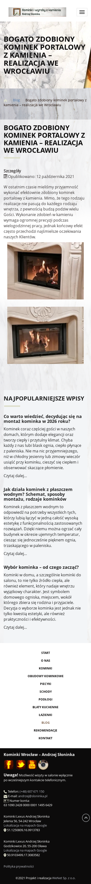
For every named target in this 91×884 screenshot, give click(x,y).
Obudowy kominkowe (46, 676)
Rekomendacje (45, 730)
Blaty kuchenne (45, 707)
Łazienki (45, 715)
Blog (45, 723)
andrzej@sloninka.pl (32, 796)
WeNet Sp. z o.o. (63, 878)
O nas (45, 661)
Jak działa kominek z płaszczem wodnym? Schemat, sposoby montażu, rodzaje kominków (38, 494)
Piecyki (45, 684)
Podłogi (45, 699)
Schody (46, 692)
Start (45, 653)
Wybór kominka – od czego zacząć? (41, 567)
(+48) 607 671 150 (32, 791)
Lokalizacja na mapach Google (25, 825)
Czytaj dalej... (15, 475)
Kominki (45, 668)
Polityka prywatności (19, 866)
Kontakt (45, 738)
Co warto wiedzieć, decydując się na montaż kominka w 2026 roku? (43, 418)
